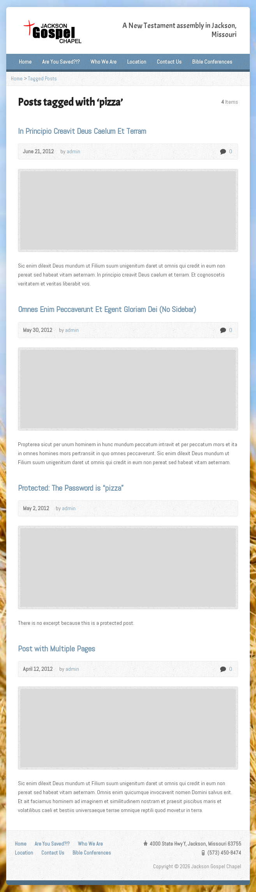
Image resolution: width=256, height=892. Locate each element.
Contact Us (169, 61)
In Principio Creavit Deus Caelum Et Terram (82, 131)
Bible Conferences (212, 61)
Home (25, 61)
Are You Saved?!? (61, 61)
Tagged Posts (42, 78)
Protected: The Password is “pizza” (71, 488)
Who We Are (103, 61)
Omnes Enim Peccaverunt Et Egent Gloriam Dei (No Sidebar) (107, 309)
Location (136, 61)
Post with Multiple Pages (56, 649)
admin (73, 151)
